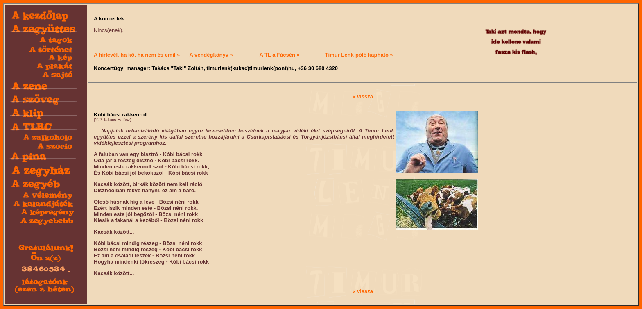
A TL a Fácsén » (280, 55)
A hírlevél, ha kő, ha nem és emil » (137, 55)
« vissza (363, 96)
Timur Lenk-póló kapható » (359, 55)
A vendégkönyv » (211, 55)
